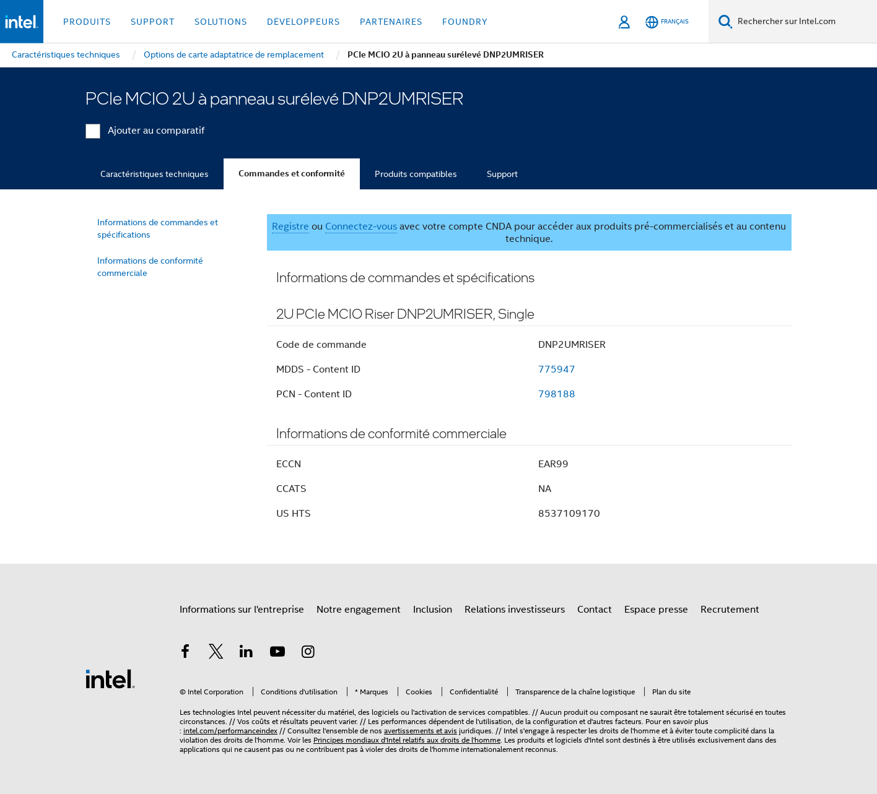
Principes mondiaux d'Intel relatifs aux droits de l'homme (406, 739)
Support (502, 173)
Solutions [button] (220, 21)
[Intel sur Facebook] (185, 653)
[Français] (667, 22)
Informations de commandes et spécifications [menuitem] (157, 228)
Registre (290, 226)
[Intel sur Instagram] (307, 653)
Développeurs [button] (303, 21)
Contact (594, 609)
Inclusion (432, 609)
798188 (556, 394)
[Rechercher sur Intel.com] (805, 21)
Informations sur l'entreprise (242, 609)
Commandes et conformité (291, 173)
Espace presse (656, 609)
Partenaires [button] (391, 21)
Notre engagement (358, 609)
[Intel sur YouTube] (277, 653)
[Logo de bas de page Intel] (110, 678)
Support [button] (153, 21)
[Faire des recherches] (725, 21)
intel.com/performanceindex (230, 730)
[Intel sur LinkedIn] (246, 653)
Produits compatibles (416, 173)
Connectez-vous (361, 226)
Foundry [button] (465, 21)
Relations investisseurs (515, 609)
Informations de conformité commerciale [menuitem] (150, 266)
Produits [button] (87, 21)
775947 (556, 369)
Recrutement (729, 609)
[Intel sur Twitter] (216, 653)
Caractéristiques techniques (154, 173)
